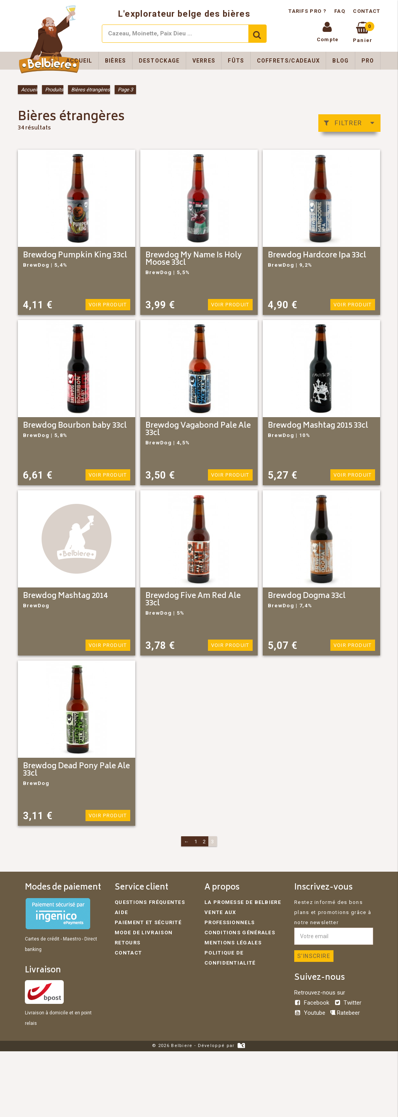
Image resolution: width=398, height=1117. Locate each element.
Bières (115, 61)
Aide (121, 912)
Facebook (312, 1002)
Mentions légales (233, 943)
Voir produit (108, 305)
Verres (204, 61)
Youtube (310, 1012)
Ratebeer (345, 1012)
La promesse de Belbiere (242, 902)
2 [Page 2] (204, 841)
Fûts (236, 61)
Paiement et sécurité (148, 922)
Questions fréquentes (150, 902)
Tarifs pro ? (308, 11)
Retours (127, 943)
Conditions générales (239, 932)
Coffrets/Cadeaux (288, 61)
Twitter (347, 1002)
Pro (367, 61)
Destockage (159, 61)
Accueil (79, 61)
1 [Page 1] (195, 841)
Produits (54, 90)
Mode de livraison (144, 932)
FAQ (339, 11)
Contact (366, 11)
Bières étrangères (90, 90)
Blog (340, 61)
